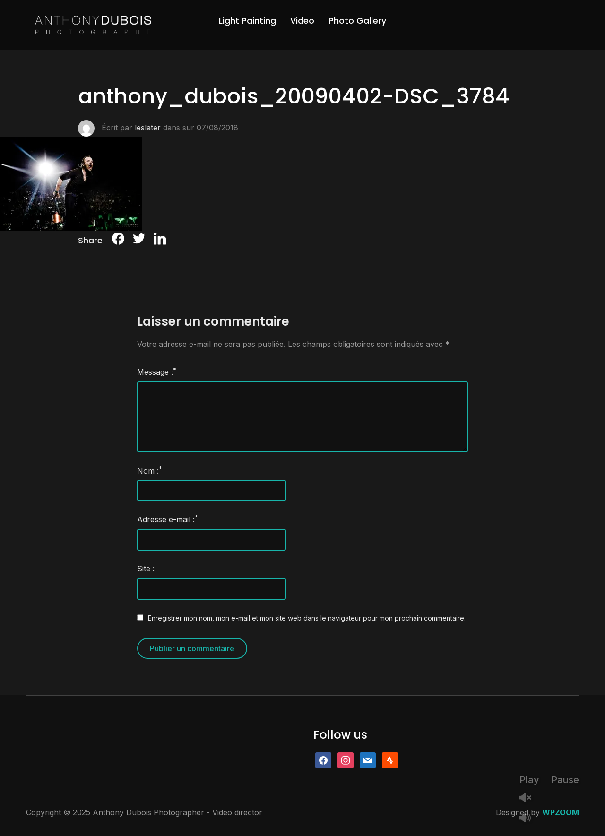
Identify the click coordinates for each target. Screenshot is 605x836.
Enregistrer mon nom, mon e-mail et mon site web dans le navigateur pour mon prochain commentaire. (307, 618)
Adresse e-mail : (167, 519)
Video (302, 20)
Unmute (528, 798)
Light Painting (247, 20)
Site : (146, 568)
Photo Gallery (357, 20)
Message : (156, 371)
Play (529, 779)
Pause (565, 779)
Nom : (149, 470)
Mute (528, 819)
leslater (148, 127)
